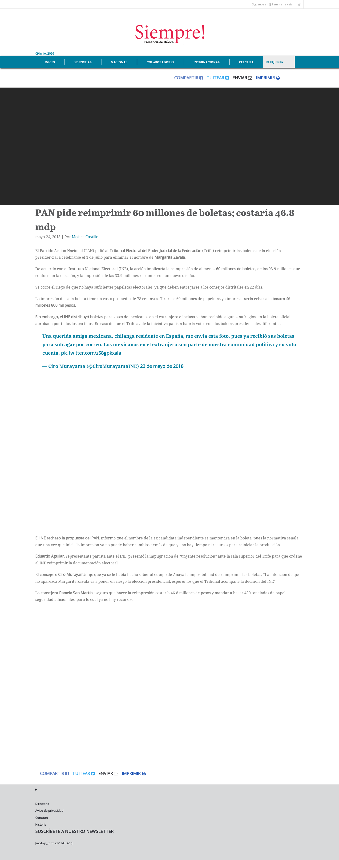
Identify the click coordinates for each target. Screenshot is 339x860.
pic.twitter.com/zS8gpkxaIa (91, 353)
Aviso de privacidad (49, 810)
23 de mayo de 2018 (161, 366)
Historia (40, 824)
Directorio (42, 804)
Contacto (41, 817)
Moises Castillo (85, 236)
